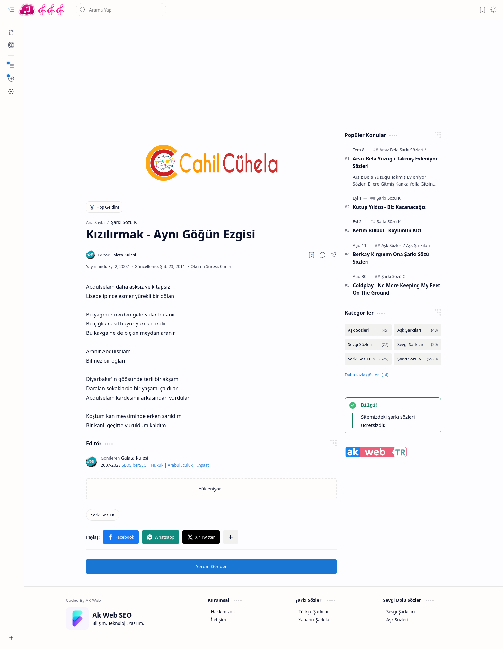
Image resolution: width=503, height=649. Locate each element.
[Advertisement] (259, 74)
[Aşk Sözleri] (393, 245)
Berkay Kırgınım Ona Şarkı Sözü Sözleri (391, 258)
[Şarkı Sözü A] (417, 359)
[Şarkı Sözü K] (102, 515)
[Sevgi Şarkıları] (417, 344)
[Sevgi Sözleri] (368, 344)
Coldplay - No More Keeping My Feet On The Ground (396, 289)
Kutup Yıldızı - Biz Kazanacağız (389, 207)
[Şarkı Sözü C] (393, 276)
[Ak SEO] (11, 45)
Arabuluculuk (180, 465)
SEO (125, 465)
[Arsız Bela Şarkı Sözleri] (402, 149)
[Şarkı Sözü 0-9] (368, 359)
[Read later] (311, 255)
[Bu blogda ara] (121, 9)
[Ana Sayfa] (11, 32)
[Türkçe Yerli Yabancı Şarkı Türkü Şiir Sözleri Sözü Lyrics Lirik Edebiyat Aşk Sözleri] (42, 9)
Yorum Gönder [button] (211, 566)
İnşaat (203, 465)
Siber (134, 465)
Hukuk (157, 465)
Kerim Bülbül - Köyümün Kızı (387, 230)
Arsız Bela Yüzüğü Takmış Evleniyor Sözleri (395, 162)
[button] (11, 9)
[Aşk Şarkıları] (418, 245)
